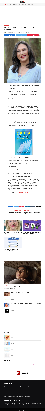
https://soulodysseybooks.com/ (21, 192)
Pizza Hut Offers (26, 395)
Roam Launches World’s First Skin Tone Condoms (20, 292)
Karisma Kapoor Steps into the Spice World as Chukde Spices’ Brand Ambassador (26, 303)
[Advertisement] (22, 15)
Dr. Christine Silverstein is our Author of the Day (13, 233)
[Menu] (5, 2)
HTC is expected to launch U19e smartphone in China (20, 297)
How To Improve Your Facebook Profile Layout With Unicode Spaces (11, 250)
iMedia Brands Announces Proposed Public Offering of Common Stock (23, 309)
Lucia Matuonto (10, 32)
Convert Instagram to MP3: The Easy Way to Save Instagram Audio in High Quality (32, 233)
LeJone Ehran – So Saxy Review (15, 212)
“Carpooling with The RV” (15, 347)
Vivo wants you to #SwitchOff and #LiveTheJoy (15, 286)
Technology (6, 285)
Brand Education (8, 288)
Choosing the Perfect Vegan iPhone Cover (18, 335)
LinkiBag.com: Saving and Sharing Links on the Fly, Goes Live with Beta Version (25, 341)
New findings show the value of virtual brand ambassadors (21, 353)
